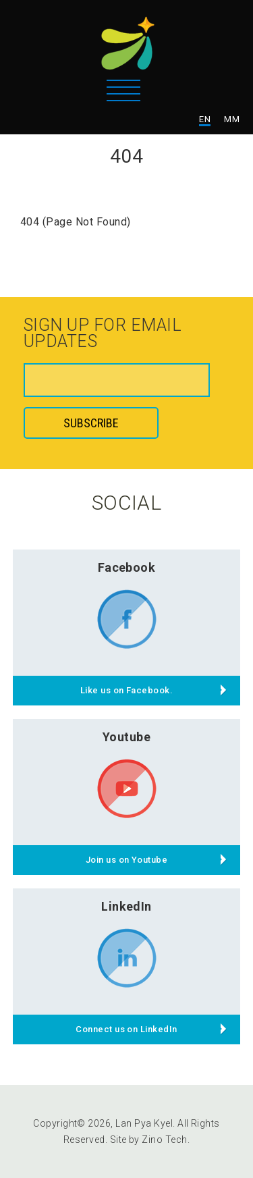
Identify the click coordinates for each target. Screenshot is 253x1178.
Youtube (126, 737)
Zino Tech (164, 1139)
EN (204, 119)
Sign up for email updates (102, 334)
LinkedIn (126, 906)
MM (232, 119)
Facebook (127, 567)
